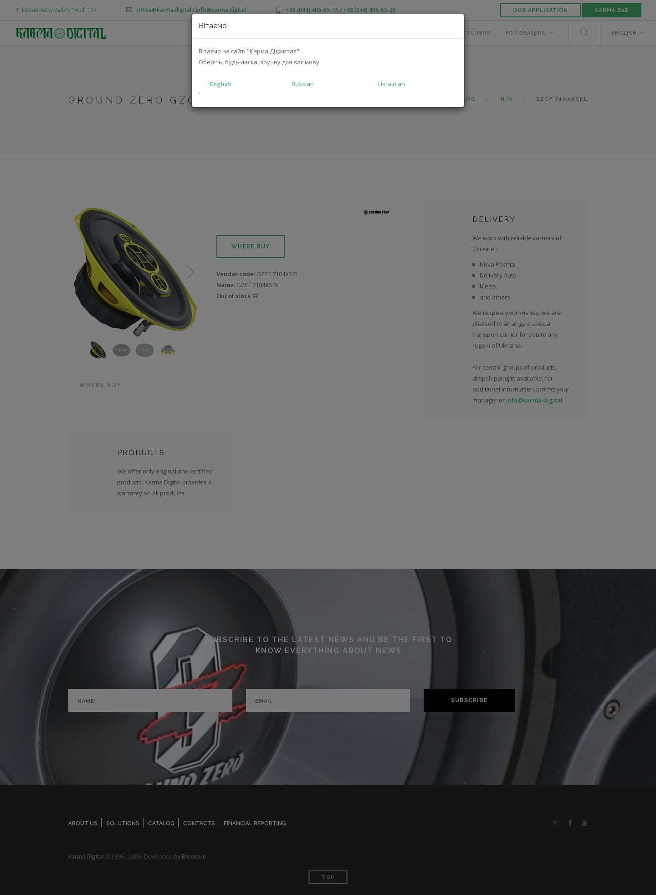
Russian (303, 84)
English (220, 84)
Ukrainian (391, 84)
